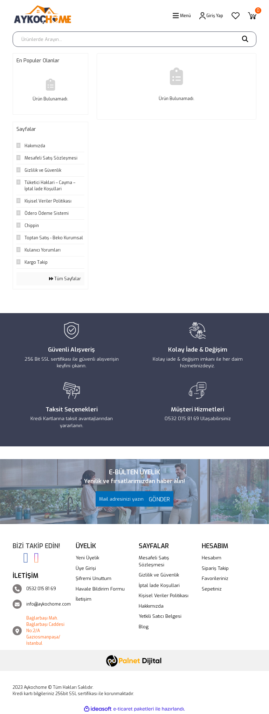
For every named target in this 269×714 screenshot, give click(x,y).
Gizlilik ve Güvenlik (159, 575)
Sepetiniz (212, 589)
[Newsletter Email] (134, 499)
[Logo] (45, 15)
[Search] (134, 39)
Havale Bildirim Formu (100, 589)
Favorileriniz (215, 578)
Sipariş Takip (215, 568)
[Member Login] (211, 15)
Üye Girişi (86, 568)
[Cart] (252, 15)
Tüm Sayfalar (65, 279)
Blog (144, 627)
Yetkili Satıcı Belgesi (160, 616)
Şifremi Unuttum (93, 578)
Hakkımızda (151, 606)
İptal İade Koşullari (159, 585)
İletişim (83, 599)
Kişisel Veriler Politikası (163, 596)
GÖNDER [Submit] (157, 499)
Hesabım (211, 558)
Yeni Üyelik (87, 558)
